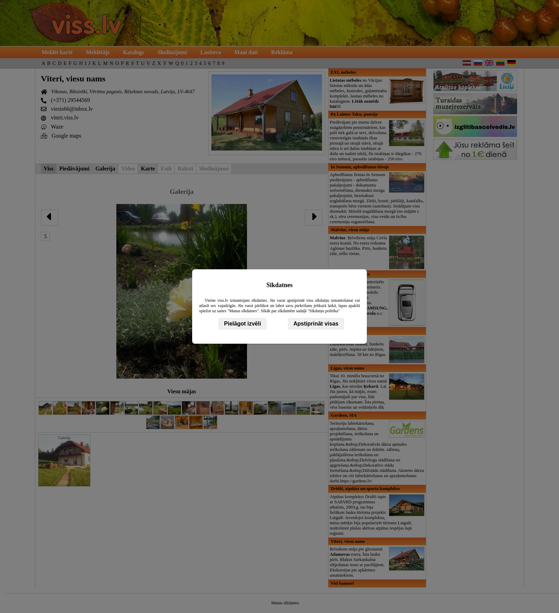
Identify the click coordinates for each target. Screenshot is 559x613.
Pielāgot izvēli (242, 324)
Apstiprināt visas (316, 324)
